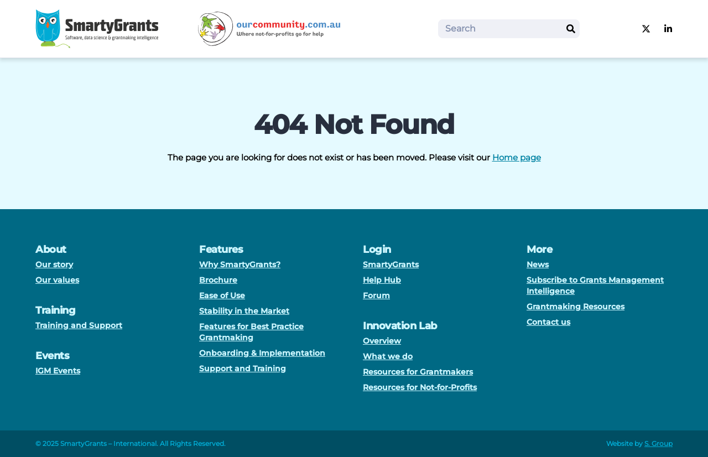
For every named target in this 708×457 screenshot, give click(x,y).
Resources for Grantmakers (418, 372)
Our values (57, 280)
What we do (388, 356)
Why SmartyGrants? (239, 264)
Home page (516, 157)
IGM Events (57, 371)
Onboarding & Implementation (262, 353)
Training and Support (78, 325)
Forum (376, 295)
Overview (382, 341)
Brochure (218, 280)
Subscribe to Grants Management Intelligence (595, 285)
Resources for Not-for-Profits (420, 387)
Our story (54, 264)
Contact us (548, 322)
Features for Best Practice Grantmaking (251, 331)
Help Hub (382, 280)
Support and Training (242, 368)
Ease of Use (222, 295)
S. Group (658, 443)
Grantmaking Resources (575, 306)
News (538, 264)
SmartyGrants (391, 264)
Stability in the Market (244, 311)
